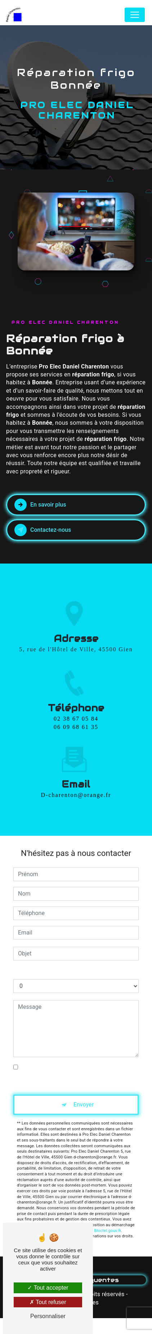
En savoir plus (40, 505)
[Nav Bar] (135, 15)
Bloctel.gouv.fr (107, 1230)
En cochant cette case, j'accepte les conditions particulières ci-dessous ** (68, 1071)
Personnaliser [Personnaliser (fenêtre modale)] (48, 1316)
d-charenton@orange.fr (76, 772)
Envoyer (83, 1104)
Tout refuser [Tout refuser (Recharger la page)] (48, 1302)
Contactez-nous (42, 530)
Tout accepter (47, 1288)
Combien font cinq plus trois (49, 971)
